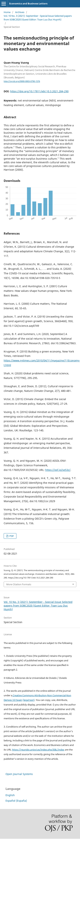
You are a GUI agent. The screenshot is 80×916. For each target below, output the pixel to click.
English (10, 795)
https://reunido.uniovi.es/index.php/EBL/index (38, 749)
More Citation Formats (18, 584)
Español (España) (16, 800)
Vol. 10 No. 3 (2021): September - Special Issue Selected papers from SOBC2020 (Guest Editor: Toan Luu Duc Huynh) (38, 17)
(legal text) (29, 700)
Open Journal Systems (19, 774)
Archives (19, 12)
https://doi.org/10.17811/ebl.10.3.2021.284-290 (39, 91)
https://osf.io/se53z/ (57, 470)
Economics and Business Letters (28, 3)
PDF (11, 536)
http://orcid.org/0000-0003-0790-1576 (22, 81)
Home (7, 12)
